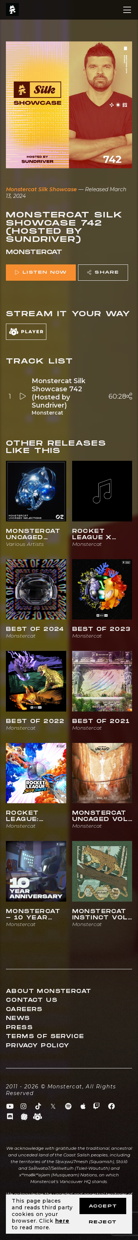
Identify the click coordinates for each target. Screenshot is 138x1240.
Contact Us (31, 1000)
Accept (103, 1206)
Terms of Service (45, 1036)
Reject (103, 1222)
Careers (24, 1009)
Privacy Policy (38, 1046)
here (62, 1220)
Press (19, 1027)
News (18, 1018)
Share (103, 272)
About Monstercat (48, 991)
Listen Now (41, 272)
